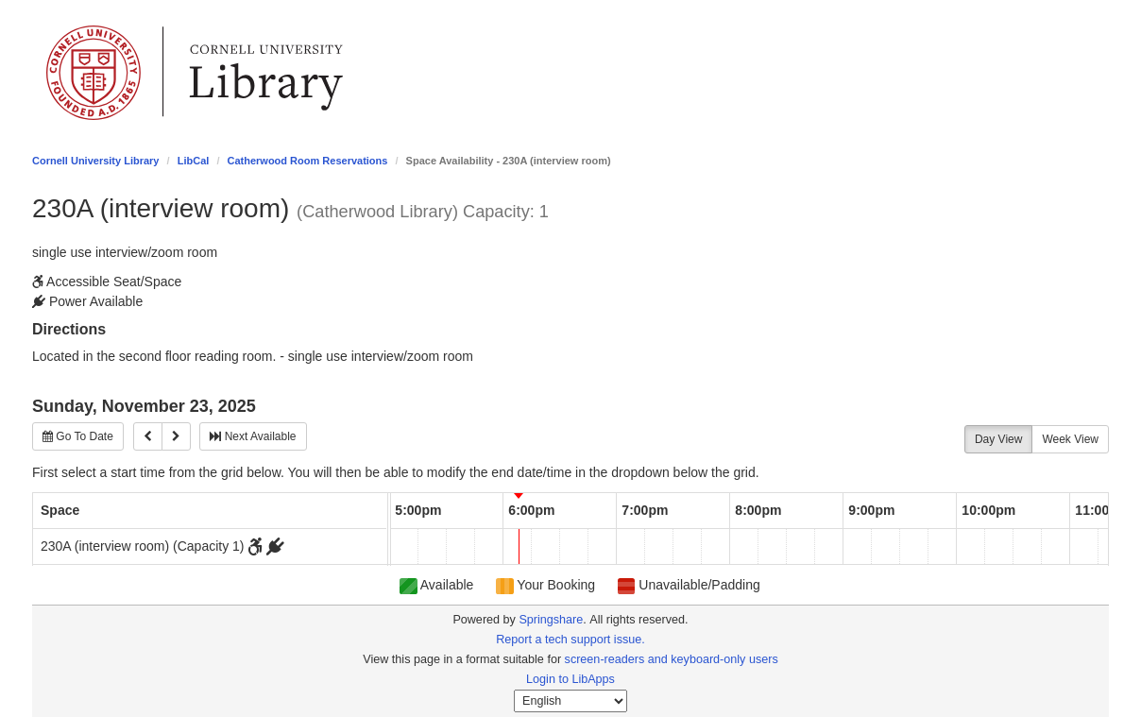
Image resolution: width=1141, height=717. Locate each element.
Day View (998, 439)
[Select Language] (570, 701)
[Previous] (147, 436)
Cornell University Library (96, 160)
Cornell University (93, 73)
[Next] (176, 436)
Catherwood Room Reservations (308, 160)
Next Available (253, 436)
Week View (1070, 439)
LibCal (194, 160)
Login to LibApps (570, 679)
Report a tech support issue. (570, 639)
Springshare (551, 619)
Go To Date (78, 436)
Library (266, 73)
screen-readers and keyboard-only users (671, 659)
